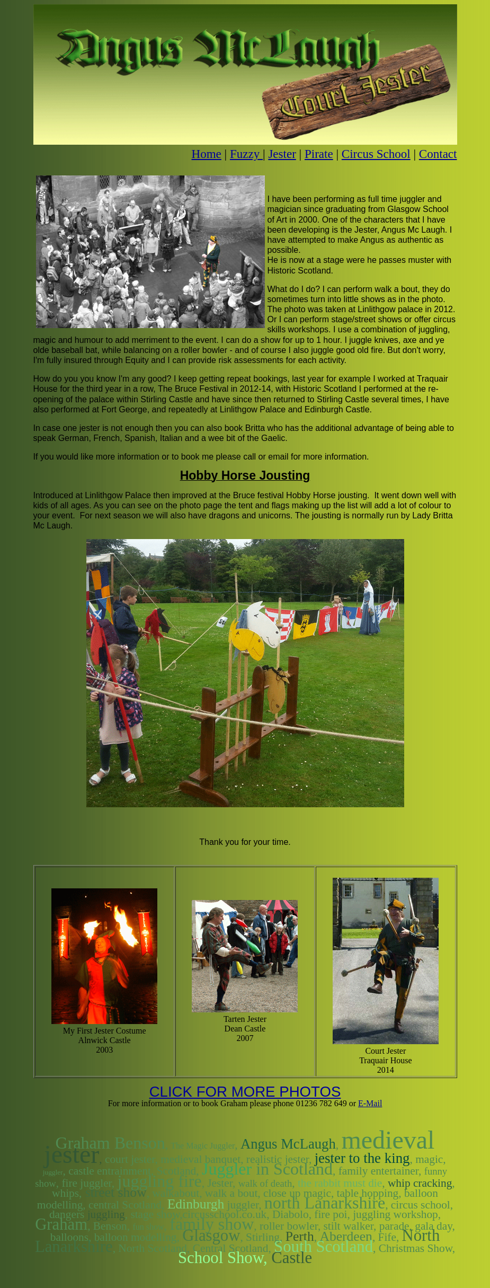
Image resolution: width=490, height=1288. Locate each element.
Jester (282, 154)
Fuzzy (246, 154)
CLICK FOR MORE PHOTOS (245, 1091)
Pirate (319, 154)
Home (206, 154)
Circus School (376, 154)
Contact (438, 154)
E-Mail (370, 1103)
